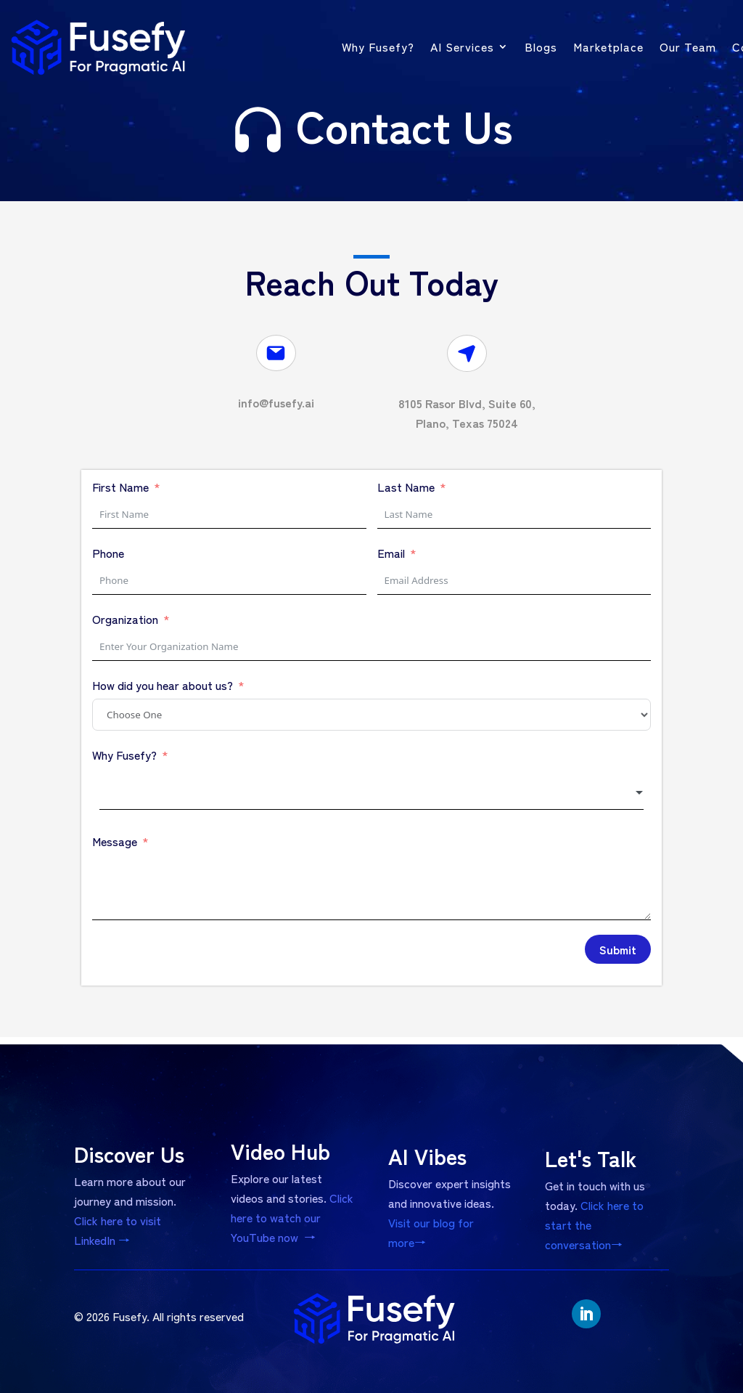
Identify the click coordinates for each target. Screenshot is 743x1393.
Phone (108, 552)
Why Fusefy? (124, 754)
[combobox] (371, 793)
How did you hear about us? (162, 685)
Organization (125, 619)
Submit (617, 949)
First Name (120, 486)
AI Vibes (437, 1160)
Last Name (406, 486)
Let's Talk (597, 1162)
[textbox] (371, 793)
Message (114, 841)
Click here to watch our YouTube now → (292, 1194)
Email (391, 552)
